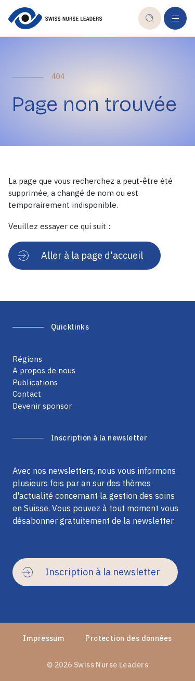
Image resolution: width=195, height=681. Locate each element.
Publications (35, 382)
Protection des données (128, 638)
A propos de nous (43, 370)
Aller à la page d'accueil (80, 255)
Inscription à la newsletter (91, 572)
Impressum (43, 638)
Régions (27, 359)
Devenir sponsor (42, 406)
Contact (26, 394)
